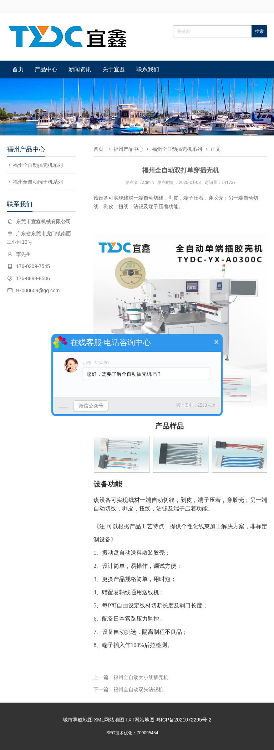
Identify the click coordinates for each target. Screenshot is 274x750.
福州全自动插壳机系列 (38, 165)
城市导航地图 (78, 720)
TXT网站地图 (139, 720)
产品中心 (46, 69)
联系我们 (147, 69)
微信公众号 (90, 406)
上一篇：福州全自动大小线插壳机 (130, 677)
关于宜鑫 (113, 69)
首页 (18, 69)
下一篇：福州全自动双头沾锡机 (128, 689)
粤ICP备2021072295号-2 (184, 720)
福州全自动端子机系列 (38, 182)
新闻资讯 (79, 69)
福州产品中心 (128, 149)
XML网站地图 (109, 720)
